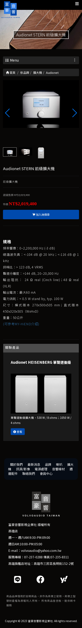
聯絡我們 (28, 473)
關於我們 (16, 464)
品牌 (48, 464)
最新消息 (34, 464)
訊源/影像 (23, 469)
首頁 (10, 72)
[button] (74, 113)
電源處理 (41, 469)
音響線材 (58, 469)
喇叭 (59, 464)
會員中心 (46, 473)
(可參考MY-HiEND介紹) (21, 323)
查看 (17, 432)
